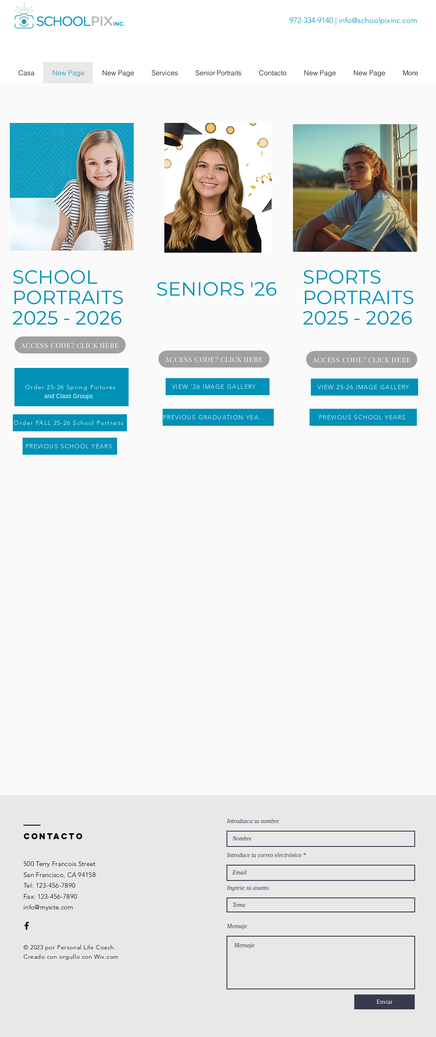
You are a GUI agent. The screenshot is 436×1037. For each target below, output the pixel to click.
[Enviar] (384, 1001)
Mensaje (237, 926)
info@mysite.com (48, 907)
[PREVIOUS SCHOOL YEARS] (70, 446)
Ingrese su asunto (248, 888)
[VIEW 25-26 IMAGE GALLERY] (364, 387)
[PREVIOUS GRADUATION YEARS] (218, 417)
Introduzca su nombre (253, 821)
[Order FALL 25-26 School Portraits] (70, 422)
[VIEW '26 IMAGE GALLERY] (218, 386)
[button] (164, 72)
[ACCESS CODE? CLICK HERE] (70, 344)
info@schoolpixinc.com (378, 20)
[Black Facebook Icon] (26, 925)
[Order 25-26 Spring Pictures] (71, 387)
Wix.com (106, 956)
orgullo (69, 956)
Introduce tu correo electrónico (264, 855)
